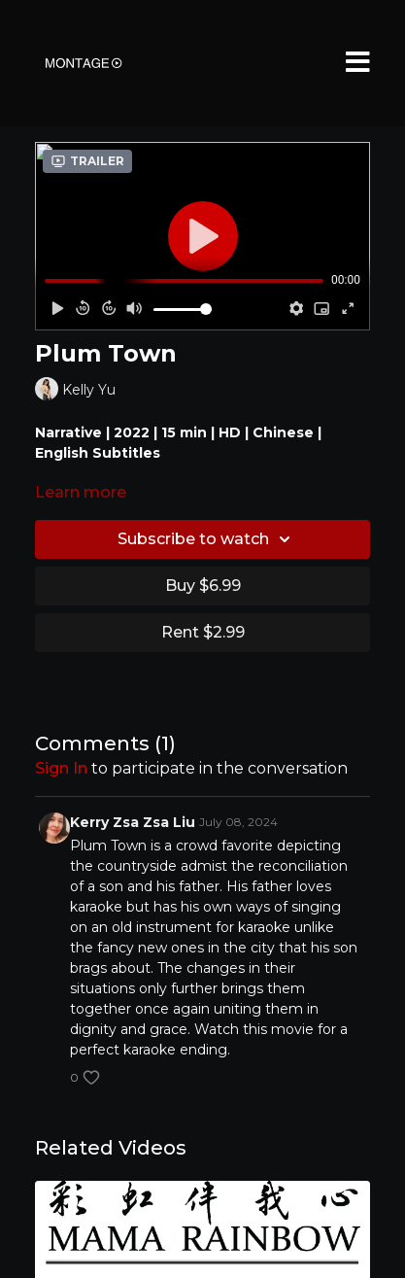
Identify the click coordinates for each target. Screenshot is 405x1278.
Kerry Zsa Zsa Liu (132, 822)
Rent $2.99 (203, 632)
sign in (61, 768)
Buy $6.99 (203, 585)
